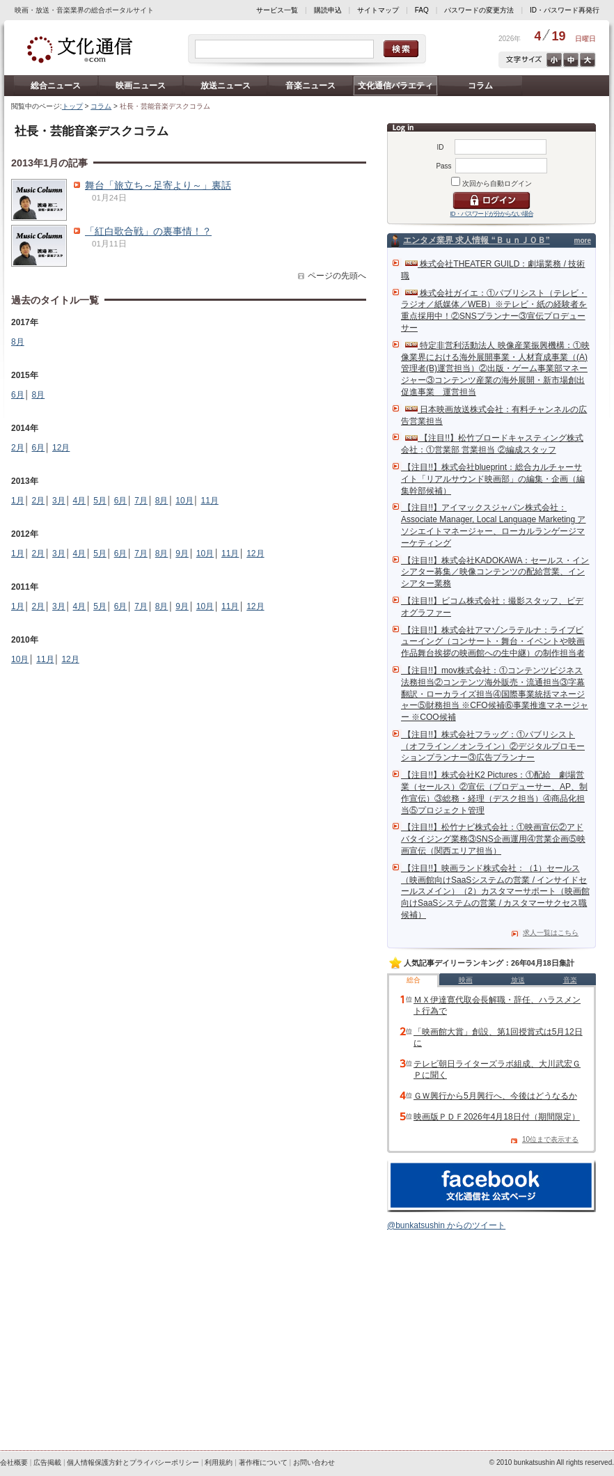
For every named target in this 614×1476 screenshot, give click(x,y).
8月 (17, 342)
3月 (58, 500)
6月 (17, 395)
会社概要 (14, 1462)
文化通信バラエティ (395, 86)
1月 (17, 500)
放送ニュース (225, 86)
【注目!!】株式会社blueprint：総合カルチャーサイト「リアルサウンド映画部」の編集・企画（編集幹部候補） (493, 479)
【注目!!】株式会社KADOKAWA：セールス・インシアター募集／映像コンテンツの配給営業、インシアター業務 (495, 572)
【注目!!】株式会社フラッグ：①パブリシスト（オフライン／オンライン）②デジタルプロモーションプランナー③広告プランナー (493, 746)
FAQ (422, 10)
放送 (518, 980)
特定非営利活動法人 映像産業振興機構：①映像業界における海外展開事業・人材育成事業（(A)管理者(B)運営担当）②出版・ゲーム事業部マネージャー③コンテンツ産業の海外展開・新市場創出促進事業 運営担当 (495, 368)
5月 (100, 500)
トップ (72, 106)
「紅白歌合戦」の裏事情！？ (148, 231)
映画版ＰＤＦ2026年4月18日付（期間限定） (497, 1117)
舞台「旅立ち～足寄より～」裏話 (158, 185)
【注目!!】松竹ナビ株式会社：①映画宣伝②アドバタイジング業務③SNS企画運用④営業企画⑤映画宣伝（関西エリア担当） (493, 839)
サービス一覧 (277, 10)
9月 (182, 553)
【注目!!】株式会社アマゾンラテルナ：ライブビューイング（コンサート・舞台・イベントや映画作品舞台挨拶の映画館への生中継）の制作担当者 (493, 642)
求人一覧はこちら (550, 932)
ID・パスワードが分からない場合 (491, 213)
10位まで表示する (550, 1139)
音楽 (570, 980)
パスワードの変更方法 (479, 10)
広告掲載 (47, 1462)
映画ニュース (141, 86)
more (582, 240)
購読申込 (328, 10)
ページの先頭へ (337, 276)
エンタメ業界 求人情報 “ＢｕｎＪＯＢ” (476, 240)
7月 (141, 500)
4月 (79, 500)
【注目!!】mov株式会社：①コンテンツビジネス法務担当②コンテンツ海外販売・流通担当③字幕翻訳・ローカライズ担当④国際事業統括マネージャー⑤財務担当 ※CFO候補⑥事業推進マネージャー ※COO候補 (494, 694)
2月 (17, 448)
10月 (184, 500)
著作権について (263, 1462)
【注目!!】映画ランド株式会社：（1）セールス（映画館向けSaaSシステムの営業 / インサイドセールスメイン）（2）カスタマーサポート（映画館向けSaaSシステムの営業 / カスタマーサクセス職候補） (495, 891)
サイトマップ (378, 10)
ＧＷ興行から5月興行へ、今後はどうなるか (495, 1096)
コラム (480, 86)
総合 (413, 980)
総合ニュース (56, 86)
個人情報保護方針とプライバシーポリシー (133, 1462)
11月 (209, 500)
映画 (466, 980)
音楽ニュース (310, 86)
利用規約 (219, 1462)
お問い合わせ (314, 1462)
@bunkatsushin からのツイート (446, 1225)
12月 (61, 448)
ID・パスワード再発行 (564, 10)
